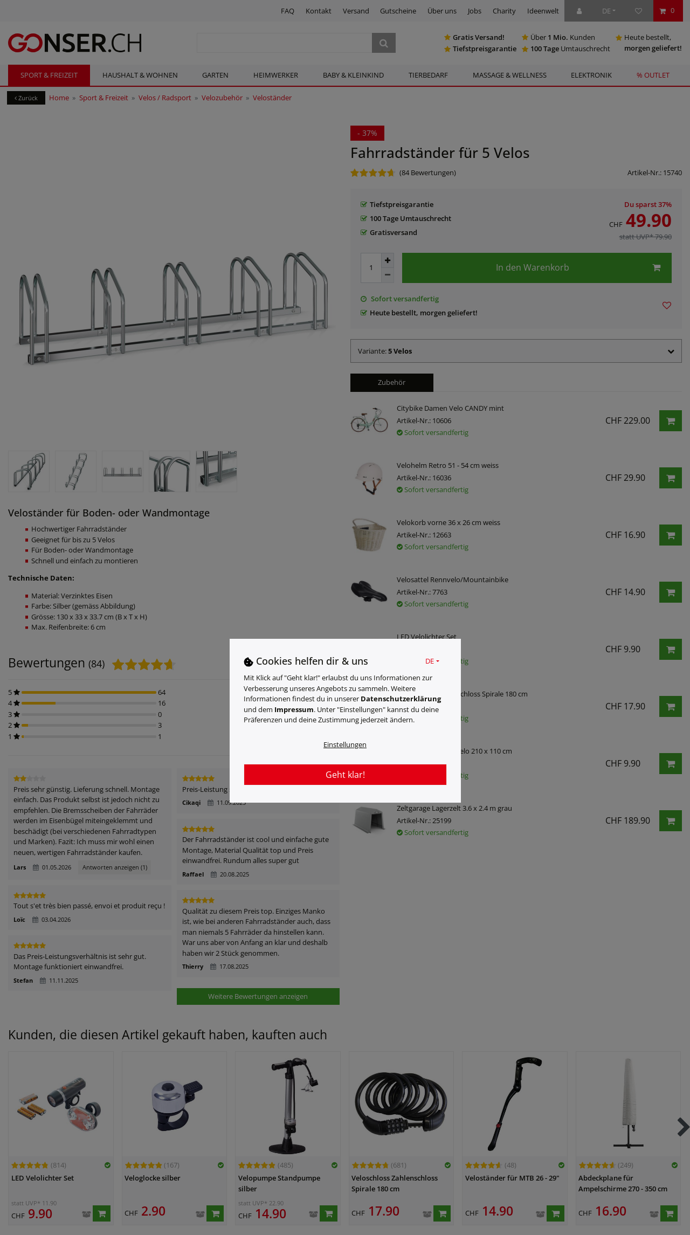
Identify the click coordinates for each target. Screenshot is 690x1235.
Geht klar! (345, 775)
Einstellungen (345, 744)
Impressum (294, 709)
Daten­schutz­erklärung (401, 698)
